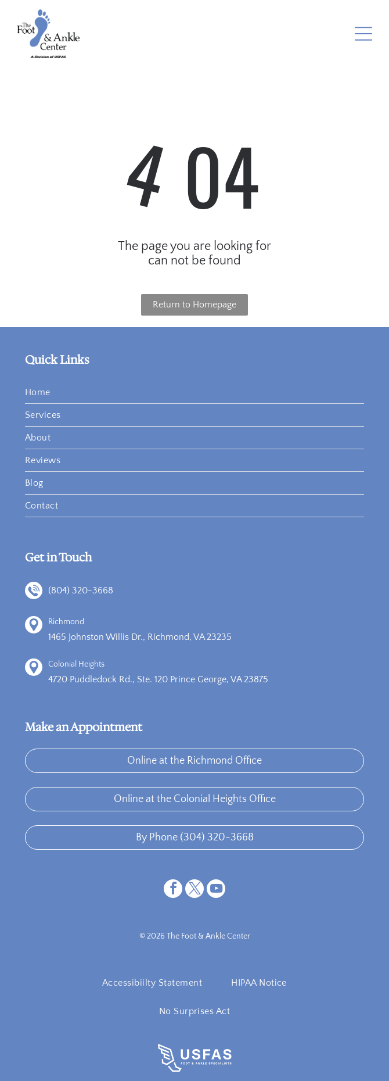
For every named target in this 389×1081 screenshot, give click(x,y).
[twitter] (194, 890)
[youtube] (216, 890)
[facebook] (173, 890)
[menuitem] (194, 392)
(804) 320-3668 (80, 590)
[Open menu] (363, 33)
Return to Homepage (194, 304)
